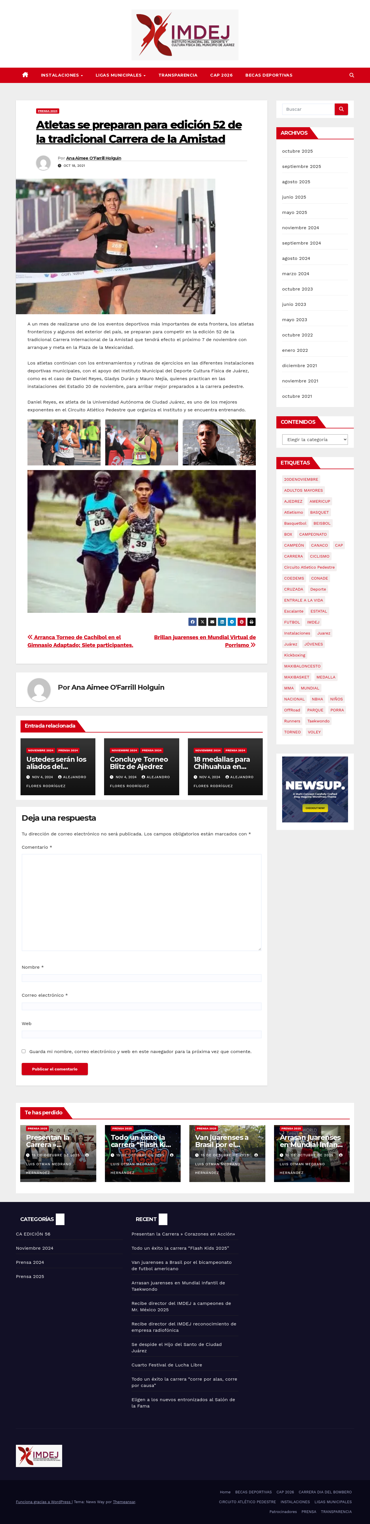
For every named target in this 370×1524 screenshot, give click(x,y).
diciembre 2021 (299, 365)
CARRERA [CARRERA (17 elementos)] (293, 556)
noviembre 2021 (300, 381)
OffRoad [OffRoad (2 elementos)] (292, 710)
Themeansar (124, 1502)
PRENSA (308, 1512)
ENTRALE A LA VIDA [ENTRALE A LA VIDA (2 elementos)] (303, 600)
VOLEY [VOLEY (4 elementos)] (314, 732)
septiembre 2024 (301, 243)
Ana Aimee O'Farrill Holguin (93, 158)
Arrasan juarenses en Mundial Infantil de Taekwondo (312, 1144)
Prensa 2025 (37, 1128)
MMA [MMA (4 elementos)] (289, 688)
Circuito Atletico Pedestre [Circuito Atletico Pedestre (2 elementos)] (309, 567)
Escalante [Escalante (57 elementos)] (294, 611)
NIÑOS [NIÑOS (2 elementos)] (336, 699)
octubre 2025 (297, 151)
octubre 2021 (297, 396)
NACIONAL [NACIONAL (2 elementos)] (294, 699)
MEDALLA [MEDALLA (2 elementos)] (326, 677)
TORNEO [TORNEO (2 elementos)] (292, 732)
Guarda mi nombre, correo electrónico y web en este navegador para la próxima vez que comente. (140, 1051)
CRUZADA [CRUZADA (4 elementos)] (293, 589)
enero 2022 (295, 350)
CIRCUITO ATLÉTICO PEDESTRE (247, 1502)
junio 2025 (294, 197)
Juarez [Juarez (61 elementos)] (323, 633)
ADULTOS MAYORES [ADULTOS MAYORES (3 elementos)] (303, 490)
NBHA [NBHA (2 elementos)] (317, 699)
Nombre (33, 967)
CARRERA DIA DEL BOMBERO (325, 1492)
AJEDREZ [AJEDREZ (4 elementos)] (293, 501)
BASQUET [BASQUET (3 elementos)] (319, 512)
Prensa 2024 (48, 110)
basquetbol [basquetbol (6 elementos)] (295, 523)
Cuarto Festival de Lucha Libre (167, 1365)
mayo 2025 (294, 212)
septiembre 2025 (301, 166)
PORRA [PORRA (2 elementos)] (337, 710)
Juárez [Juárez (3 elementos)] (290, 644)
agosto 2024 (296, 258)
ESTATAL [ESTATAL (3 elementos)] (318, 611)
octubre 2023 (297, 289)
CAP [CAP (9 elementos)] (339, 545)
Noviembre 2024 (40, 750)
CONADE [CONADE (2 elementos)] (319, 578)
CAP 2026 (221, 75)
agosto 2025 (296, 181)
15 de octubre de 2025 (56, 1155)
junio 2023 (294, 304)
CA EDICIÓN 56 (33, 1234)
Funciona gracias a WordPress (44, 1502)
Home (225, 1492)
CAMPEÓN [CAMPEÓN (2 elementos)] (294, 545)
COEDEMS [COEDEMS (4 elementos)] (294, 578)
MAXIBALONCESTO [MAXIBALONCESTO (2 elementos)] (302, 666)
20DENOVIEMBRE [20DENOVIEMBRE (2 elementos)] (301, 479)
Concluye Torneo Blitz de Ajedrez (139, 763)
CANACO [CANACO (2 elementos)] (319, 545)
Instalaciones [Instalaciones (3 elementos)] (297, 633)
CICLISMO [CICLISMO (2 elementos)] (319, 556)
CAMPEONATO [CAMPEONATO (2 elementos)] (313, 534)
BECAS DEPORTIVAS (269, 75)
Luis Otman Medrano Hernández (58, 1164)
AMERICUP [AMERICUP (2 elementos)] (320, 501)
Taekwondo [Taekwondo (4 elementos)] (318, 721)
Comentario (37, 847)
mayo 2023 (294, 319)
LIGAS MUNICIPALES (119, 75)
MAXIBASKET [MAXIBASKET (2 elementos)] (296, 677)
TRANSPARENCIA (178, 75)
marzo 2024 (295, 273)
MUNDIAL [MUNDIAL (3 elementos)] (310, 688)
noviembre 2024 (300, 227)
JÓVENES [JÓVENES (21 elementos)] (313, 644)
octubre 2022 (297, 335)
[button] (351, 75)
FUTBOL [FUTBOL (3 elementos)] (292, 622)
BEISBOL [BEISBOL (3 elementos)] (322, 523)
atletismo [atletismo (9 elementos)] (293, 512)
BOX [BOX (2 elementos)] (288, 534)
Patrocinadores (283, 1512)
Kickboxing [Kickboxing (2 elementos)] (294, 655)
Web (27, 1023)
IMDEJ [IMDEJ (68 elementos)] (313, 622)
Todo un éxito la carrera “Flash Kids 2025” (142, 1144)
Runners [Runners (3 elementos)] (292, 721)
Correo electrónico (45, 995)
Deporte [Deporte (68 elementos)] (318, 589)
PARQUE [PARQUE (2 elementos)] (315, 710)
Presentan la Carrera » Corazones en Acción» (183, 1234)
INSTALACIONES (60, 75)
